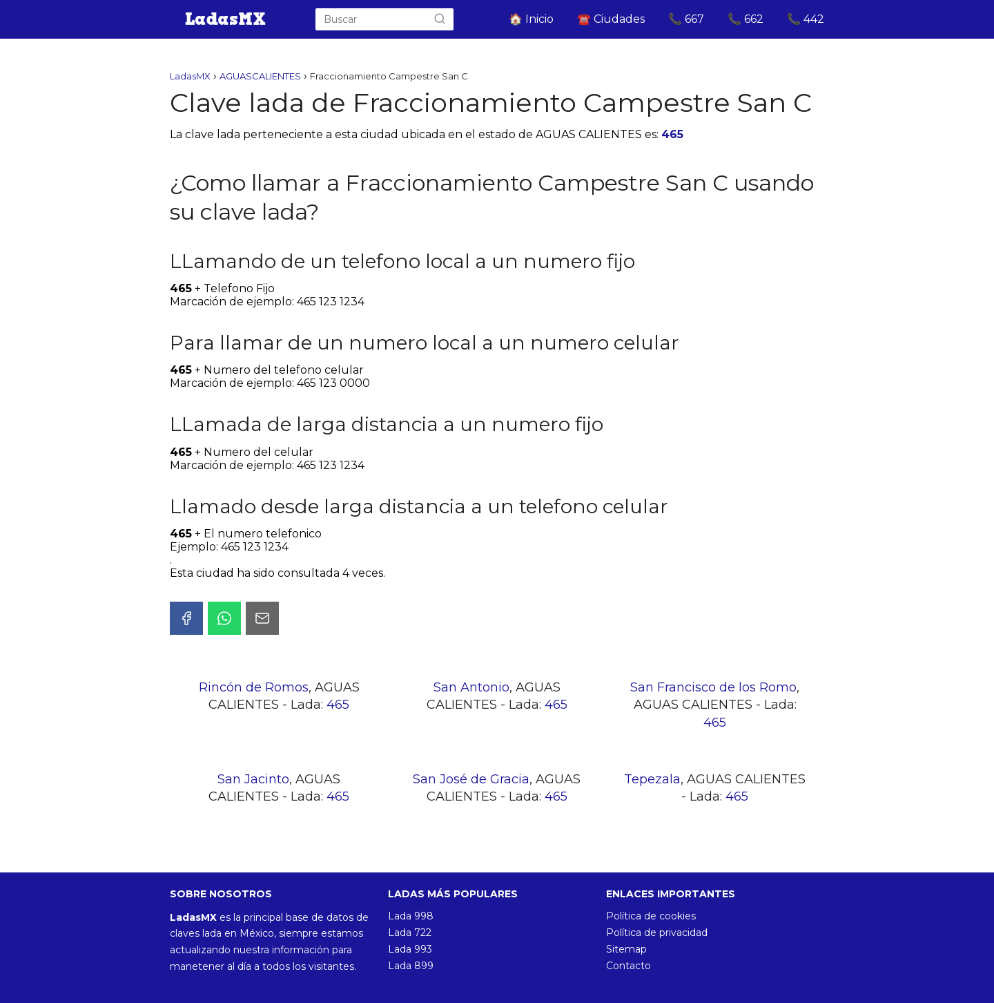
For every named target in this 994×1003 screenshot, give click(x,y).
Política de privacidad (657, 932)
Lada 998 (410, 916)
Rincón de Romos (254, 687)
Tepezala (652, 779)
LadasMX (190, 76)
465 (672, 134)
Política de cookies (651, 916)
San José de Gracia (471, 779)
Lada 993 (410, 949)
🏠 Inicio (531, 19)
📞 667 (686, 19)
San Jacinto (253, 779)
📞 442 (805, 19)
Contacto (628, 965)
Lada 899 (410, 965)
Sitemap (626, 949)
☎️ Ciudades (611, 19)
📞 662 (745, 19)
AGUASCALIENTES (260, 76)
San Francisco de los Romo (713, 687)
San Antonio (471, 687)
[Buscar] (440, 19)
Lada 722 (409, 932)
